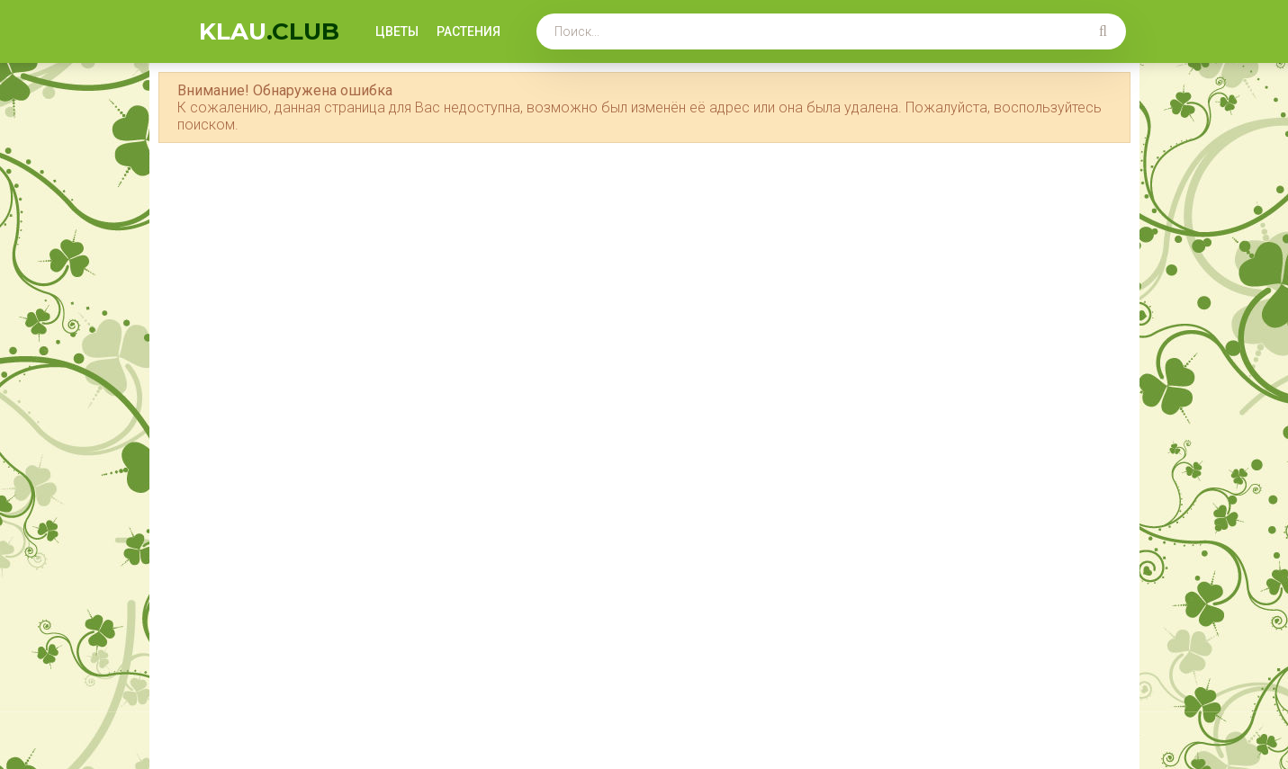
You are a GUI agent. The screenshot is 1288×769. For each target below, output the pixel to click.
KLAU (269, 31)
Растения (468, 31)
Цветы (397, 31)
